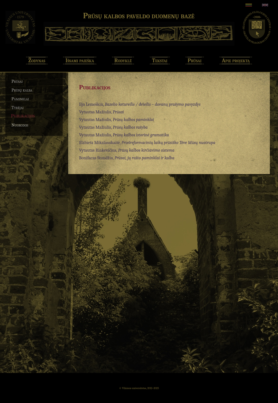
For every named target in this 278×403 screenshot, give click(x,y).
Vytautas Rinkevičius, (126, 150)
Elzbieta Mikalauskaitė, (147, 142)
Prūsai (195, 60)
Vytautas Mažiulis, (101, 112)
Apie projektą (236, 60)
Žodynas (36, 60)
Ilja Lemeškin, (140, 104)
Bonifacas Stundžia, (126, 157)
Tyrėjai (17, 107)
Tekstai (159, 60)
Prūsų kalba (21, 90)
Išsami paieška (79, 60)
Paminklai (20, 98)
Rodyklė (123, 60)
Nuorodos (19, 125)
